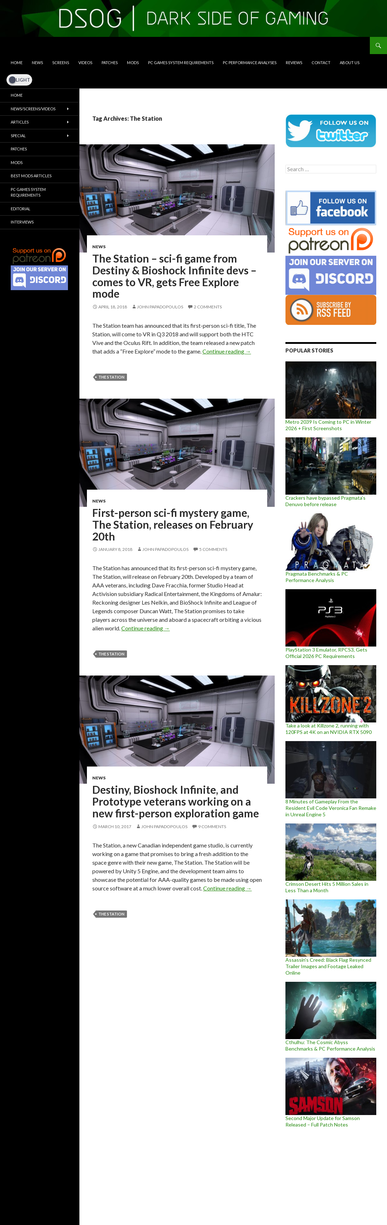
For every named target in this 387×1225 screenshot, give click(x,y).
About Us (349, 62)
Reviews (294, 62)
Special (18, 135)
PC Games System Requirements (181, 62)
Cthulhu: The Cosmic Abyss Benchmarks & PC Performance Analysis (330, 1045)
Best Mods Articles (31, 175)
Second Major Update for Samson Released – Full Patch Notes (322, 1121)
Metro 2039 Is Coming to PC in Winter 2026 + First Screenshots (328, 425)
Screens (60, 62)
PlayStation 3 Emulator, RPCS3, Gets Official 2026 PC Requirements (326, 653)
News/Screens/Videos (33, 108)
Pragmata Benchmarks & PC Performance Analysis (316, 577)
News (37, 62)
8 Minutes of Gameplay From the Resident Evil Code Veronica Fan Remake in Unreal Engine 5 (330, 807)
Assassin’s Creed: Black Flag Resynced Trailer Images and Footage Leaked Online (328, 966)
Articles (20, 122)
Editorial (20, 208)
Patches (110, 62)
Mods (133, 62)
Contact (321, 62)
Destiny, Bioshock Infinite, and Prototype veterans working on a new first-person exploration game (175, 801)
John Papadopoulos (160, 306)
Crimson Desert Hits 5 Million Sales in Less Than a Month (326, 887)
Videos (85, 62)
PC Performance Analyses (249, 62)
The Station (111, 377)
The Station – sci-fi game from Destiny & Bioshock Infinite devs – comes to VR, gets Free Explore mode (174, 276)
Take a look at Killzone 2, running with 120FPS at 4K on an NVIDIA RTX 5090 (328, 728)
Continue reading (226, 351)
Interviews (22, 222)
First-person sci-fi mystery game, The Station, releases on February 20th (172, 524)
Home (17, 62)
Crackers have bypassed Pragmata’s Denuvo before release (325, 501)
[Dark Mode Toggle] (19, 80)
